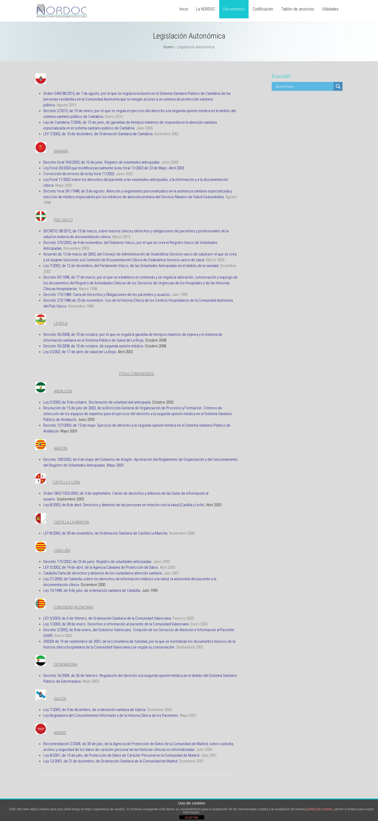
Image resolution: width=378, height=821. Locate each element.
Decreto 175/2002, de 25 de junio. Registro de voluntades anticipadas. (98, 561)
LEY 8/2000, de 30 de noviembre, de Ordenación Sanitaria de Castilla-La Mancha (105, 533)
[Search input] (304, 86)
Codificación (263, 9)
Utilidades (330, 9)
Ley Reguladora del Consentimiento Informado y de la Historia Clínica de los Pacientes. (111, 715)
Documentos (234, 9)
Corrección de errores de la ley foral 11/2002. (79, 173)
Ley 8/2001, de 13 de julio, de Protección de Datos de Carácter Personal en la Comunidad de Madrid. (121, 755)
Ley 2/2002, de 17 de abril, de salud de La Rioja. (80, 351)
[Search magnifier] (338, 86)
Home (168, 47)
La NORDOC (205, 9)
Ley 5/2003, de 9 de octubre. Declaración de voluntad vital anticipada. (97, 402)
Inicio (184, 9)
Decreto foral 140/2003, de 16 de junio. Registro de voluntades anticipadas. (102, 162)
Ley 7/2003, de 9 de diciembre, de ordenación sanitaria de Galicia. (94, 709)
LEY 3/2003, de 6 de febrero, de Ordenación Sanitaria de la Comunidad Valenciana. (107, 618)
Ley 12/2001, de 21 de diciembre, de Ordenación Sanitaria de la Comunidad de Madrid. (110, 761)
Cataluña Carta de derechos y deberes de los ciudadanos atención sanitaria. (103, 573)
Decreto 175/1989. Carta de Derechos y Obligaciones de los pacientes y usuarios (106, 294)
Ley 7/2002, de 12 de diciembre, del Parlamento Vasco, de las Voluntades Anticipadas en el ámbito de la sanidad (130, 265)
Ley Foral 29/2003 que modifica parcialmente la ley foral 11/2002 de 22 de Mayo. (105, 168)
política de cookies (320, 809)
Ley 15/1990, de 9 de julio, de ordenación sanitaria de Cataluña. (92, 590)
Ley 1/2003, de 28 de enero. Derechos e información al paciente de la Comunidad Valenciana (115, 624)
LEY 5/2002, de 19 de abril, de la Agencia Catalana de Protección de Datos (100, 567)
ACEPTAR (191, 817)
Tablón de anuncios (297, 9)
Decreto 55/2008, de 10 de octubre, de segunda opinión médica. (93, 346)
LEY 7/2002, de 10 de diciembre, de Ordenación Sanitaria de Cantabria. (98, 134)
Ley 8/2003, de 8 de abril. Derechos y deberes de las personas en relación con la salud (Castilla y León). (124, 505)
